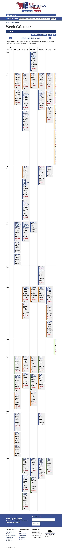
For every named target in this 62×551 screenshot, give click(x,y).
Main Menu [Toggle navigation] (11, 15)
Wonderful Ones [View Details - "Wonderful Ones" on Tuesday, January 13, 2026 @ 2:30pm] (25, 304)
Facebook (22, 534)
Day (54, 34)
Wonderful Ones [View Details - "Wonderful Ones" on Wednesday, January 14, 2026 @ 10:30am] (33, 74)
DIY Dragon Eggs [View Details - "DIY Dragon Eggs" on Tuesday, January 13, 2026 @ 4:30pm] (26, 357)
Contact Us (9, 534)
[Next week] (50, 38)
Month (44, 34)
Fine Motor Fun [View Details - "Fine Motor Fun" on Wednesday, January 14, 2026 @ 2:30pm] (33, 288)
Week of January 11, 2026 (30, 38)
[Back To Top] (31, 548)
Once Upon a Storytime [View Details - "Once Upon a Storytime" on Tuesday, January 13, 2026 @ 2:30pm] (26, 288)
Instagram (22, 535)
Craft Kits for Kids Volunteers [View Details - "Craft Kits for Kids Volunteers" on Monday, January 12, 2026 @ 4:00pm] (18, 376)
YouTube (22, 537)
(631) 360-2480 (10, 532)
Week (50, 34)
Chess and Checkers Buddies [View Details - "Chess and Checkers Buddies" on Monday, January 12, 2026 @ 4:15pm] (17, 394)
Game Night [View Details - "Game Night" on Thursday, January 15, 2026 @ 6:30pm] (40, 414)
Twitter (22, 539)
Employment (9, 537)
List (40, 34)
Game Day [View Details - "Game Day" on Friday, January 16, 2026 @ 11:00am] (49, 166)
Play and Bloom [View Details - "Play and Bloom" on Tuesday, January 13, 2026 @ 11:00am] (25, 167)
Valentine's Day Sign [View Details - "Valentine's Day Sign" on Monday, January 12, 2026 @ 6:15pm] (18, 414)
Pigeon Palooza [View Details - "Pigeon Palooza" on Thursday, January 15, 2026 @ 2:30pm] (41, 288)
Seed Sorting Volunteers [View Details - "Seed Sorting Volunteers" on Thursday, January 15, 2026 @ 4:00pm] (41, 357)
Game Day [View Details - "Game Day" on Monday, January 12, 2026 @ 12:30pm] (17, 254)
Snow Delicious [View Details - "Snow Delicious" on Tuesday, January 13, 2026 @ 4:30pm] (25, 374)
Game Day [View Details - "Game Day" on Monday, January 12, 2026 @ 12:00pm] (17, 242)
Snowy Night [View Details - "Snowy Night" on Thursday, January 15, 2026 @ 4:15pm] (40, 375)
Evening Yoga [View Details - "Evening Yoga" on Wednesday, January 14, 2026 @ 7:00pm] (33, 459)
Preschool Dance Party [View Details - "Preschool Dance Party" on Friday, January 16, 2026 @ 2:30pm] (49, 322)
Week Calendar (15, 22)
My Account (37, 11)
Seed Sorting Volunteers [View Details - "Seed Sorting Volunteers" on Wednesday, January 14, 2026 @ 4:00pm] (33, 375)
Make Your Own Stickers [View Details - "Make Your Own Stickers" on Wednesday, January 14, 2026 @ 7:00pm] (33, 478)
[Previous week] (10, 38)
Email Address (36, 517)
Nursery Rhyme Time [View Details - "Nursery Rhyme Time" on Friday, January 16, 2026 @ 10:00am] (49, 74)
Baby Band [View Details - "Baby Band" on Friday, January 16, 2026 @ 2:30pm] (49, 305)
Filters (12, 31)
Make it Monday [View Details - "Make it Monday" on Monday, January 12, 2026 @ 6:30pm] (17, 446)
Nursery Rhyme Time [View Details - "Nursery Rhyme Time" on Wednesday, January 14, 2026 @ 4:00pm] (33, 357)
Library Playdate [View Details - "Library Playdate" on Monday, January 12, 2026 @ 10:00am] (17, 74)
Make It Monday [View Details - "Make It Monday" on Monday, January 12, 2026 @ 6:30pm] (17, 433)
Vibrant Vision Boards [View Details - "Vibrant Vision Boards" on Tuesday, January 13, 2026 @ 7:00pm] (25, 494)
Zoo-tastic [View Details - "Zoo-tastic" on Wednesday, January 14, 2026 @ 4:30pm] (33, 391)
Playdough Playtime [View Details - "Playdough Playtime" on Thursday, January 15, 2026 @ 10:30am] (41, 74)
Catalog (9, 18)
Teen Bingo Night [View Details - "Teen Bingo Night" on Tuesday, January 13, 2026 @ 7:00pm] (26, 459)
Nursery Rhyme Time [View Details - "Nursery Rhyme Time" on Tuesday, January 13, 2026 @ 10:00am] (25, 74)
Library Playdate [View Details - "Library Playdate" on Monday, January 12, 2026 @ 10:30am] (17, 91)
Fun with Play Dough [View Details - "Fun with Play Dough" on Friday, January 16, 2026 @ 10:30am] (49, 92)
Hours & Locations (27, 11)
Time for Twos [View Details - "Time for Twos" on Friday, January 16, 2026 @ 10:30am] (49, 108)
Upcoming (34, 34)
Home (7, 22)
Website (16, 18)
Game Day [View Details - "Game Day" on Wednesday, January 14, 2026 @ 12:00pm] (33, 222)
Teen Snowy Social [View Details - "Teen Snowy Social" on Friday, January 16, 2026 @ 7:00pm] (48, 459)
